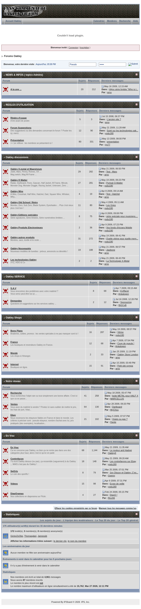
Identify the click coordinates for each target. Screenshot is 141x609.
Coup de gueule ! (125, 343)
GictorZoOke (16, 536)
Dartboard (117, 407)
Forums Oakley (13, 56)
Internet (14, 364)
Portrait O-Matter (114, 183)
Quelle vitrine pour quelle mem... (122, 238)
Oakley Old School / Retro (24, 202)
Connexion (73, 47)
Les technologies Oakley (23, 260)
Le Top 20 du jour (105, 520)
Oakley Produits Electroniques (26, 227)
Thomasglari (30, 536)
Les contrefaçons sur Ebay (123, 461)
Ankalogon (123, 294)
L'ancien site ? (114, 119)
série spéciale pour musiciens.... (122, 216)
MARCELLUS (117, 399)
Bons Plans (16, 331)
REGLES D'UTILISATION (20, 104)
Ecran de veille (117, 483)
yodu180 (109, 133)
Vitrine (120, 332)
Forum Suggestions (20, 128)
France (14, 342)
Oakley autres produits (22, 237)
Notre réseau (13, 381)
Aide (135, 21)
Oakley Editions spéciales (24, 215)
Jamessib (42, 536)
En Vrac (10, 435)
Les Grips (111, 205)
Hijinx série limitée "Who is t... (123, 89)
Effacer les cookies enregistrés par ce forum (76, 508)
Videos (14, 483)
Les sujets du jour (50, 520)
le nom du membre (77, 541)
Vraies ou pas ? (119, 419)
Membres (112, 21)
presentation (113, 141)
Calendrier (99, 21)
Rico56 (111, 498)
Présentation (17, 140)
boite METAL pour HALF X (125, 396)
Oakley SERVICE (15, 276)
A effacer (124, 291)
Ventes (14, 404)
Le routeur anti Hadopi (121, 450)
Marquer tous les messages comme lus (117, 508)
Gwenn (111, 475)
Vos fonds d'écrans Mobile (119, 227)
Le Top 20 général (128, 520)
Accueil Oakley (13, 21)
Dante (113, 422)
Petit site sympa (125, 366)
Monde (14, 353)
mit (41, 583)
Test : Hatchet (113, 194)
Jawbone (110, 250)
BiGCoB (122, 305)
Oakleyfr (112, 453)
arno (109, 92)
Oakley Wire (16, 191)
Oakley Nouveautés (20, 248)
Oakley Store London (127, 354)
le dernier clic (60, 541)
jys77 (107, 144)
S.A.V (13, 288)
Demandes (16, 301)
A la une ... (16, 89)
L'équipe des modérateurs (78, 520)
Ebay (13, 415)
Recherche (125, 21)
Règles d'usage (18, 118)
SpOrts (14, 471)
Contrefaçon (17, 459)
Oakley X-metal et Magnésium (26, 169)
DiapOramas (17, 493)
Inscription (84, 47)
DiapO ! (113, 495)
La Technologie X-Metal (118, 261)
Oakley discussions (17, 157)
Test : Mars (111, 171)
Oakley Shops (14, 317)
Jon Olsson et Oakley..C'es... (124, 472)
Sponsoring (126, 302)
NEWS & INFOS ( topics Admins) (24, 74)
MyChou (114, 410)
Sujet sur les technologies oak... (122, 130)
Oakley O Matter (18, 180)
